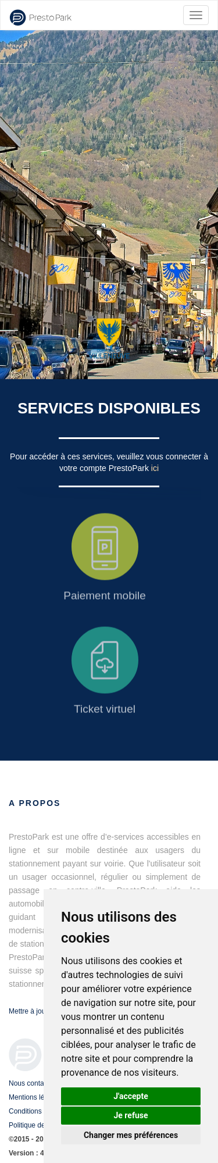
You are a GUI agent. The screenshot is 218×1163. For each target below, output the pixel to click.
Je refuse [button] (130, 1115)
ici (155, 468)
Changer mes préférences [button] (131, 1135)
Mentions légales (35, 1097)
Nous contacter (32, 1083)
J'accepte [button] (130, 1096)
